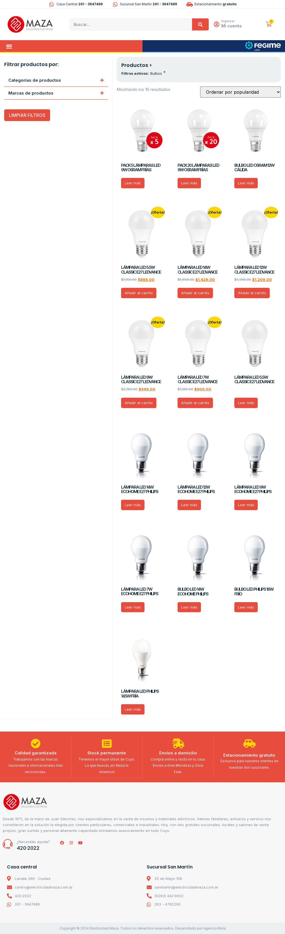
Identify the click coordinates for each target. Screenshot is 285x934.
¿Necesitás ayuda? (33, 841)
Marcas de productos (30, 93)
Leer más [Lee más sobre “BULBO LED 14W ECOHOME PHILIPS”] (189, 607)
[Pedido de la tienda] (240, 92)
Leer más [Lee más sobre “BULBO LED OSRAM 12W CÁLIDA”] (246, 183)
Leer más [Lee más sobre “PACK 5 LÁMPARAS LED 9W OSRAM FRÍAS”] (133, 183)
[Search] (200, 24)
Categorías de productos (34, 80)
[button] (9, 46)
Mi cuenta (232, 25)
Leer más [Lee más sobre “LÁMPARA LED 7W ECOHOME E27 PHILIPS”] (133, 607)
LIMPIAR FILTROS (27, 115)
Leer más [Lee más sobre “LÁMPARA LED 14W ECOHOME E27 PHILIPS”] (133, 505)
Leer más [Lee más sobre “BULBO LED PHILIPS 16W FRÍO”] (246, 607)
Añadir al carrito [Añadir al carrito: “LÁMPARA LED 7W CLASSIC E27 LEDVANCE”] (195, 402)
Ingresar (228, 21)
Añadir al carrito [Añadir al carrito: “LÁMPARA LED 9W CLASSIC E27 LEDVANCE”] (139, 402)
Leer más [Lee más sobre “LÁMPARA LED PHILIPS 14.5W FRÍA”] (133, 709)
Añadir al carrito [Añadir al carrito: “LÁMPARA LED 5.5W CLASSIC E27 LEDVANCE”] (139, 293)
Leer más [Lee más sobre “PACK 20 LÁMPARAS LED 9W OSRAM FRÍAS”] (189, 183)
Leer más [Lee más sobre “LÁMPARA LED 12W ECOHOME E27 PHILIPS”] (189, 505)
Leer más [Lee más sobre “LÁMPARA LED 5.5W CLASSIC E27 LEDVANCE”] (246, 402)
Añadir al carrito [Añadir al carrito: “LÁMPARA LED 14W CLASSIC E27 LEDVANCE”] (195, 293)
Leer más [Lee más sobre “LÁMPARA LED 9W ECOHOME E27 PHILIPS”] (246, 505)
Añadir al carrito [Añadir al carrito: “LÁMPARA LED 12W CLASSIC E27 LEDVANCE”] (252, 293)
